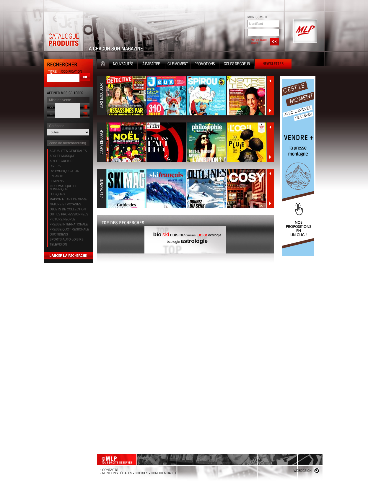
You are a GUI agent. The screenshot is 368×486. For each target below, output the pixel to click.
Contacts (110, 470)
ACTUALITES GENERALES (68, 151)
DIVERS (55, 166)
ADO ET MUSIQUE (62, 156)
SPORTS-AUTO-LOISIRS (67, 239)
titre (53, 71)
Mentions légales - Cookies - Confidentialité (139, 473)
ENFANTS (56, 176)
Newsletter (273, 64)
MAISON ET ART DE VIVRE (68, 199)
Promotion (204, 64)
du (51, 106)
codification (71, 71)
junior (201, 234)
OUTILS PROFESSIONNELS (69, 214)
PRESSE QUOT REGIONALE (69, 229)
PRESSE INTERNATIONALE (69, 224)
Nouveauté (123, 64)
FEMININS (57, 181)
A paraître (151, 64)
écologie (215, 235)
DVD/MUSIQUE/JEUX (64, 171)
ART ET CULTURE (62, 161)
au (51, 114)
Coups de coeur (236, 64)
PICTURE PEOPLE (62, 219)
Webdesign (303, 470)
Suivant (270, 110)
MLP (304, 31)
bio (157, 234)
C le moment (177, 64)
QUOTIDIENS (59, 234)
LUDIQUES (57, 194)
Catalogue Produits (63, 31)
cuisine (177, 234)
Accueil (103, 64)
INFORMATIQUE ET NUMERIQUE (63, 187)
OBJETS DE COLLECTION (68, 209)
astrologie (194, 241)
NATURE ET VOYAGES (65, 204)
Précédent (270, 81)
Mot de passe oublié (259, 41)
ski (165, 234)
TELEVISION (58, 244)
